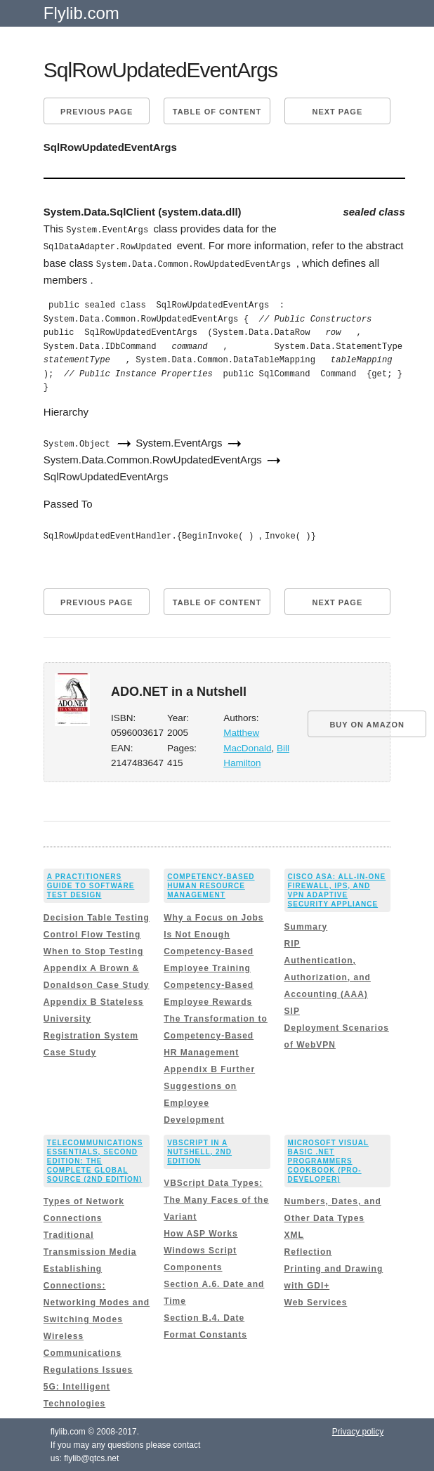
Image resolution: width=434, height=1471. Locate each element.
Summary (306, 925)
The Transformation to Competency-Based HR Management (216, 1033)
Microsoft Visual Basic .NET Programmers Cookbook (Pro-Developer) (328, 1159)
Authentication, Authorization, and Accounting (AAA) (327, 975)
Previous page (96, 111)
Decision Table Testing (97, 916)
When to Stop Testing (93, 949)
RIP (292, 941)
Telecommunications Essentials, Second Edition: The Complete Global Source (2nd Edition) (95, 1159)
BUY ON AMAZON (367, 722)
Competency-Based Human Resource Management (210, 884)
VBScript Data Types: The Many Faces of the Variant (216, 1198)
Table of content (217, 111)
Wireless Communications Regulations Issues (88, 1351)
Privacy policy (357, 1430)
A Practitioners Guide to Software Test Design (91, 884)
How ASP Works (200, 1232)
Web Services (316, 1301)
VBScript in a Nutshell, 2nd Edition (199, 1150)
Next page (337, 111)
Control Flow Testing (92, 932)
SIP (292, 1009)
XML (294, 1234)
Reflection (308, 1250)
